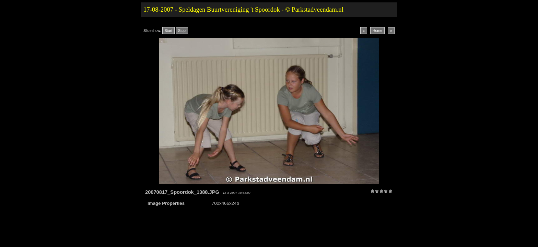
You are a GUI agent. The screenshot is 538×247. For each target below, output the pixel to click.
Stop (182, 30)
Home (377, 30)
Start (169, 30)
